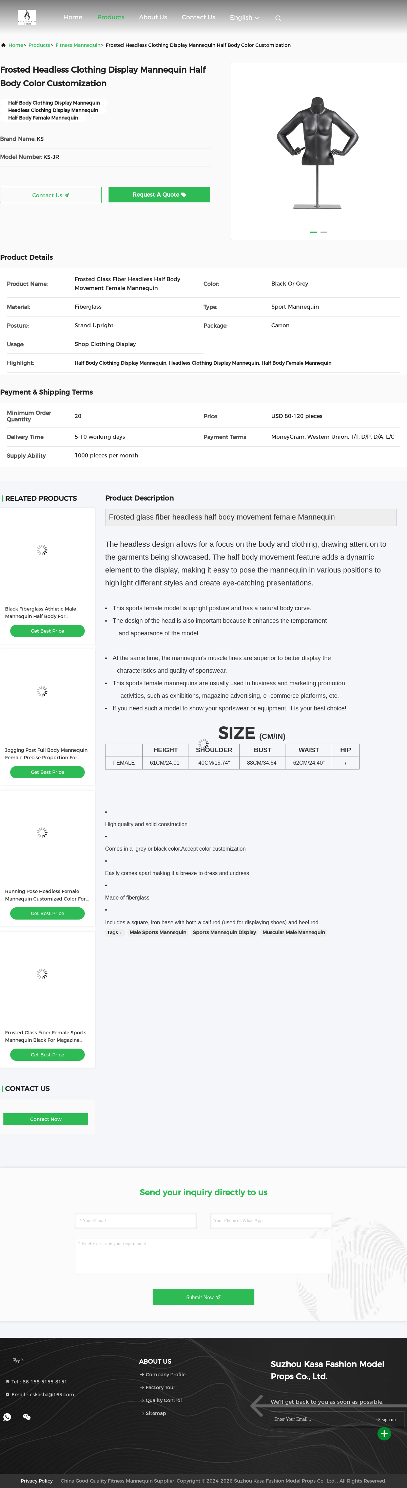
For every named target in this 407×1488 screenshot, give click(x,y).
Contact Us (198, 17)
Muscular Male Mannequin (294, 932)
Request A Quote (159, 195)
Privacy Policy (37, 1481)
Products (110, 17)
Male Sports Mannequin (158, 932)
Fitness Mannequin (78, 45)
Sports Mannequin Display (224, 932)
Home (73, 17)
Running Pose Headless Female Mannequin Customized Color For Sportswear (45, 898)
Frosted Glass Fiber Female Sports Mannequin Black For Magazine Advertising (45, 1040)
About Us (153, 17)
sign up (385, 1419)
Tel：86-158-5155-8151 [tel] (36, 1382)
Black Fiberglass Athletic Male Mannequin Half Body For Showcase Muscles (40, 616)
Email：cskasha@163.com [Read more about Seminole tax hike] (39, 1395)
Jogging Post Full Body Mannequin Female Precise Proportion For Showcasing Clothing (46, 757)
